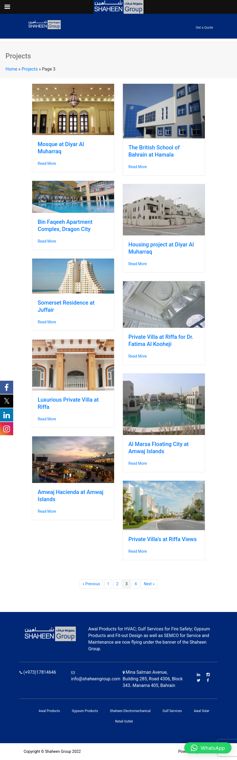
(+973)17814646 (38, 672)
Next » (149, 584)
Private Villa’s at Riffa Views (162, 539)
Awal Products (49, 711)
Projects (30, 69)
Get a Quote (204, 27)
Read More (47, 163)
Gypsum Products (85, 711)
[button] (208, 747)
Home (11, 69)
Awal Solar (202, 711)
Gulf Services (172, 711)
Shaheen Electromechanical (130, 711)
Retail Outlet (124, 721)
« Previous (91, 584)
